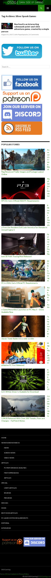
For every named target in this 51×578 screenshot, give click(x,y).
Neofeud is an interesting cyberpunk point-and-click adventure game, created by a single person (25, 28)
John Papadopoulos (21, 34)
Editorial (5, 523)
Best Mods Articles (9, 513)
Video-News (9, 458)
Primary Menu (47, 8)
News (6, 448)
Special (4, 483)
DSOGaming (5, 570)
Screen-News (9, 453)
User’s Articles (10, 488)
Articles (4, 463)
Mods (3, 508)
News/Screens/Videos (10, 443)
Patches (4, 503)
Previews (8, 498)
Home (3, 438)
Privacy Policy (24, 574)
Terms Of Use (5, 574)
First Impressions (11, 473)
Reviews (7, 493)
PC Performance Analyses (15, 468)
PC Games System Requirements (14, 518)
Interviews (6, 528)
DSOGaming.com (44, 576)
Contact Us (14, 574)
